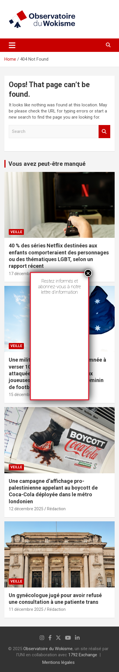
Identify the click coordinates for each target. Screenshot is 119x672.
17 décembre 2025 (26, 273)
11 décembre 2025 (26, 609)
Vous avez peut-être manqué (46, 163)
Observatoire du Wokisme (48, 648)
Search (104, 131)
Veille (16, 232)
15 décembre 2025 (26, 394)
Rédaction (56, 508)
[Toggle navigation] (12, 45)
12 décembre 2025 (26, 508)
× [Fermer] (88, 273)
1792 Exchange (82, 654)
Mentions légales (58, 662)
